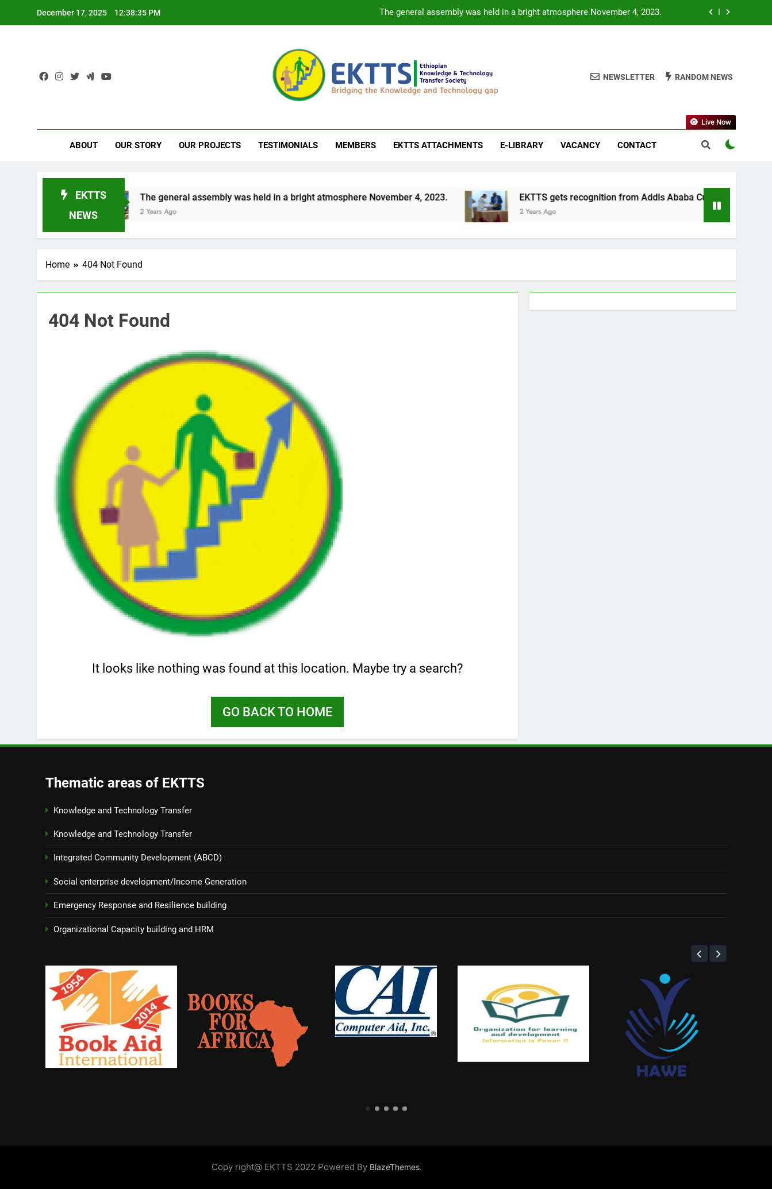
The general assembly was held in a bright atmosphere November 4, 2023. (520, 12)
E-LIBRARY (521, 145)
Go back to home (277, 712)
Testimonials (288, 145)
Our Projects (210, 145)
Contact (636, 145)
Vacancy (580, 145)
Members (355, 145)
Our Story (138, 145)
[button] (699, 953)
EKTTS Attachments (438, 145)
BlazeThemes (395, 1167)
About (84, 145)
